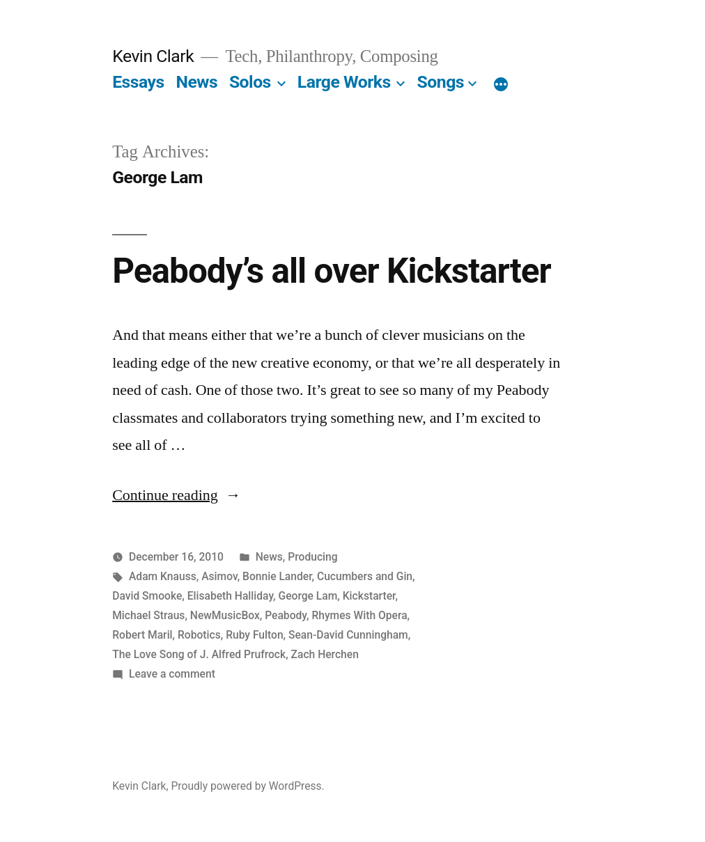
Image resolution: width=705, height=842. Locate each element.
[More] (501, 85)
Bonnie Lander (277, 576)
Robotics (199, 634)
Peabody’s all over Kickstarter (331, 271)
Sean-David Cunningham (348, 634)
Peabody (286, 615)
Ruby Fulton (254, 634)
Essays (138, 82)
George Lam (308, 595)
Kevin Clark (153, 56)
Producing (312, 556)
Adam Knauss (162, 576)
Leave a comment (172, 673)
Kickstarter (369, 595)
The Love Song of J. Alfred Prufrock (199, 654)
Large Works (344, 82)
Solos (250, 82)
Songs (440, 82)
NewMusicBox (225, 615)
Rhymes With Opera (359, 615)
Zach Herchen (325, 654)
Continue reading (176, 495)
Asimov (219, 576)
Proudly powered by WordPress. (248, 786)
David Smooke (147, 595)
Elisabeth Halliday (230, 595)
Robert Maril (142, 634)
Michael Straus (148, 615)
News (196, 82)
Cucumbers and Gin (364, 576)
